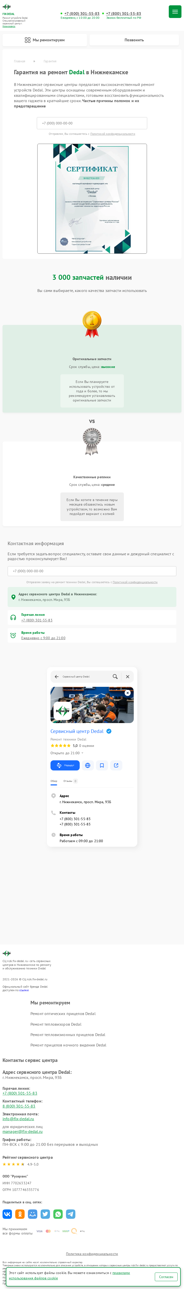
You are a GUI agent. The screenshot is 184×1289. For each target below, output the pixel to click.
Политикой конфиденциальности (112, 134)
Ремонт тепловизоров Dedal (55, 1024)
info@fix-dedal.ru (18, 1118)
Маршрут (65, 765)
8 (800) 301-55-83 (19, 1106)
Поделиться (7, 1214)
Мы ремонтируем (45, 40)
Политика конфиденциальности (92, 1253)
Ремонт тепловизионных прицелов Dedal (67, 1034)
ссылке (24, 990)
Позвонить (134, 39)
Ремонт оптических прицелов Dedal (63, 1013)
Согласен (166, 1277)
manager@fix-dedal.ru (23, 1131)
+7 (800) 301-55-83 (82, 13)
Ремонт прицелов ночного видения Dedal (68, 1044)
